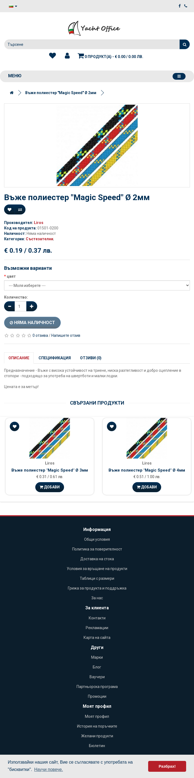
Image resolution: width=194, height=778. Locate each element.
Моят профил (97, 716)
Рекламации (97, 628)
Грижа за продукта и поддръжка (97, 588)
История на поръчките (97, 726)
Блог (97, 667)
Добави (50, 487)
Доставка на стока (97, 559)
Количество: (16, 297)
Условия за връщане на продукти (97, 568)
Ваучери (97, 677)
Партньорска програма (97, 686)
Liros (38, 222)
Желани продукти (97, 736)
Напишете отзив (65, 335)
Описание (18, 358)
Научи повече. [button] (48, 769)
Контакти (97, 618)
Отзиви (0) (90, 358)
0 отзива (40, 335)
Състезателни (39, 239)
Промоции (97, 696)
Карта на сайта (97, 637)
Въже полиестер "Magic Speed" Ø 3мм (49, 470)
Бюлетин (97, 746)
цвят (11, 276)
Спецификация (55, 358)
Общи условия (97, 539)
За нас (97, 598)
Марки (97, 657)
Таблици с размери (97, 578)
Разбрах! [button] (167, 766)
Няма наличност (32, 322)
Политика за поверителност (97, 549)
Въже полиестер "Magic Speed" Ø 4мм (147, 470)
